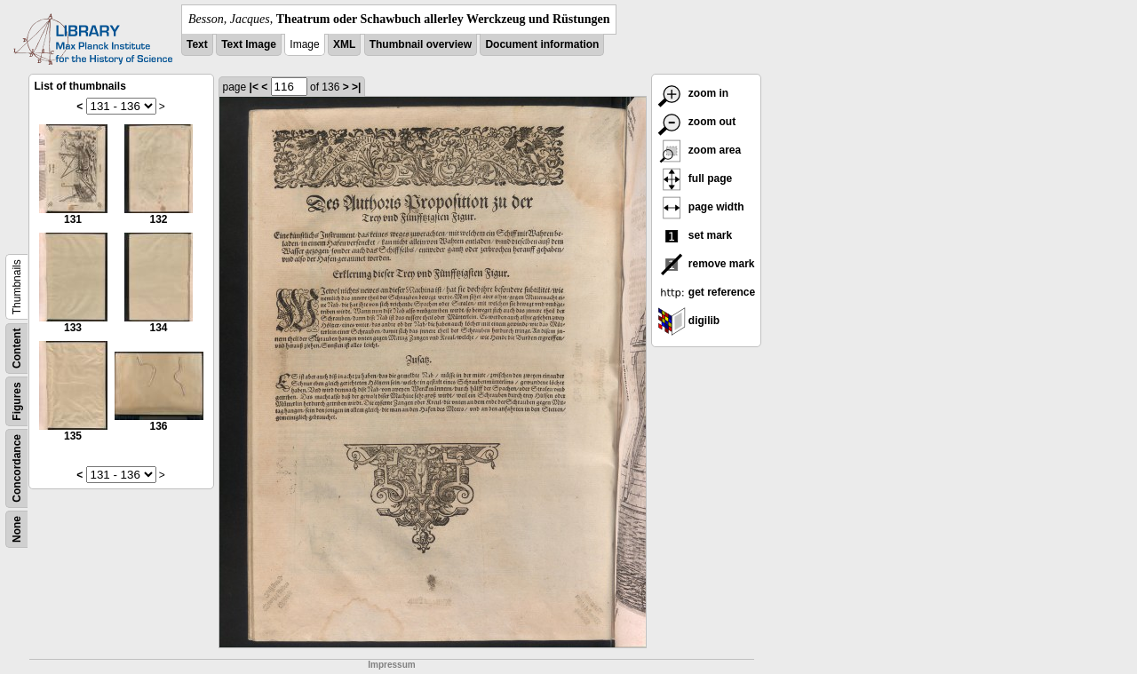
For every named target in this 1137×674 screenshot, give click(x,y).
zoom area (699, 150)
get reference (706, 292)
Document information (542, 44)
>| (356, 87)
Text (197, 44)
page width (700, 207)
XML (344, 44)
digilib (688, 320)
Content (17, 349)
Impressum (391, 665)
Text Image (248, 44)
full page (695, 178)
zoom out (696, 121)
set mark (695, 235)
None (17, 529)
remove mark (706, 264)
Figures (17, 401)
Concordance (17, 468)
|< (254, 87)
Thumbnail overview (421, 44)
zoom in (693, 93)
